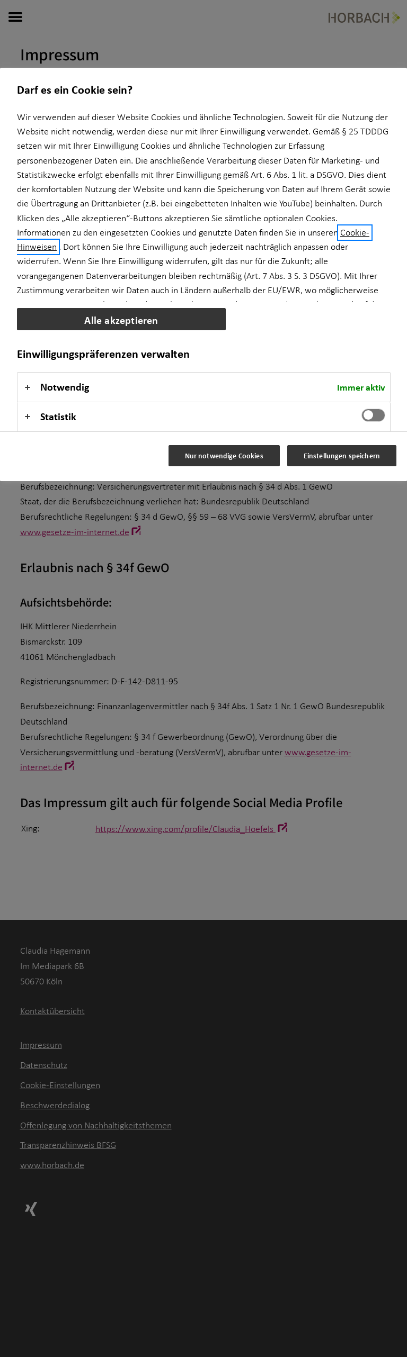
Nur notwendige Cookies (224, 455)
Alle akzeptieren (121, 320)
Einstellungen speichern (342, 455)
